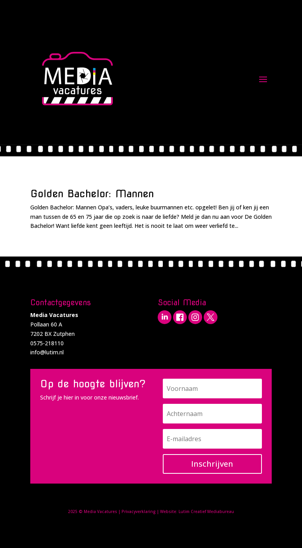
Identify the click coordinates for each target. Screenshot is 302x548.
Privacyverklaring (139, 511)
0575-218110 (47, 343)
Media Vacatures (100, 511)
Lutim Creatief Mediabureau (206, 511)
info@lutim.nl (47, 352)
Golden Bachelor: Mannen (92, 193)
